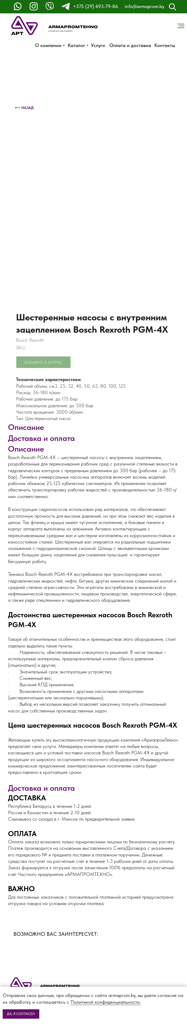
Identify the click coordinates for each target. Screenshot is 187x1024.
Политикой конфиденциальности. (106, 1002)
